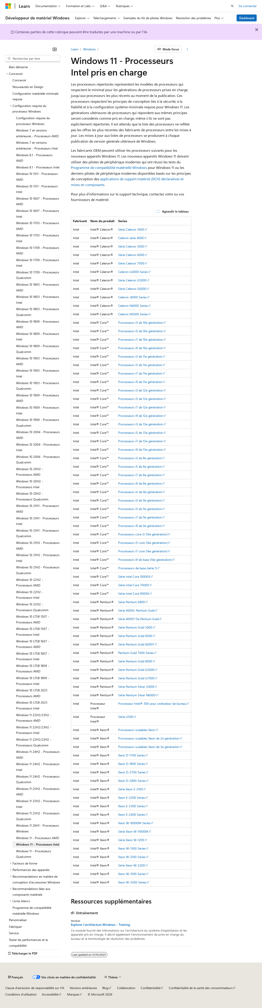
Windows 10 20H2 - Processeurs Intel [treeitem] (29, 484)
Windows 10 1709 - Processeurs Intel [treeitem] (37, 263)
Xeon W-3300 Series (132, 882)
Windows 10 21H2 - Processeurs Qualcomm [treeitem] (38, 570)
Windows (89, 49)
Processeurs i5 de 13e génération (140, 432)
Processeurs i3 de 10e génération (140, 322)
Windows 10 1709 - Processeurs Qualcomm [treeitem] (37, 275)
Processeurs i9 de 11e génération (140, 382)
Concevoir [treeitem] (19, 80)
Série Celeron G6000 (132, 289)
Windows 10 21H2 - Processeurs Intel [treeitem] (38, 558)
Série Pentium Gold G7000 (136, 678)
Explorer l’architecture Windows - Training (100, 925)
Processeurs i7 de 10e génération (140, 339)
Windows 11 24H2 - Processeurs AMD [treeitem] (38, 755)
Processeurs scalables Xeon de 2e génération (148, 738)
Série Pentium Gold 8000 (135, 661)
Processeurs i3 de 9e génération (140, 500)
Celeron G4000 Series (133, 272)
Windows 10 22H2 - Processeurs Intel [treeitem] (29, 595)
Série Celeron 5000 (131, 246)
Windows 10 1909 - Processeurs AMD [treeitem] (37, 398)
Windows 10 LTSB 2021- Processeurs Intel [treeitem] (32, 705)
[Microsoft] (8, 6)
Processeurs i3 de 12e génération (140, 390)
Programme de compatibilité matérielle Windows (109, 167)
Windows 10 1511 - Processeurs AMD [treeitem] (37, 177)
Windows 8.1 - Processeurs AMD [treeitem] (34, 158)
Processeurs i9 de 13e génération (140, 449)
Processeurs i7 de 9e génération (140, 517)
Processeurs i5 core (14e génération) (142, 543)
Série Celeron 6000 (131, 255)
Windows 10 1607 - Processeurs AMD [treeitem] (37, 201)
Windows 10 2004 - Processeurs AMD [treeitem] (38, 435)
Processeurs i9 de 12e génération (140, 416)
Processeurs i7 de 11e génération (140, 373)
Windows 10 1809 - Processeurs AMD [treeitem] (37, 324)
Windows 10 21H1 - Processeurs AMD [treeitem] (37, 509)
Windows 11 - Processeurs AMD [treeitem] (37, 838)
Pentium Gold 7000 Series (136, 653)
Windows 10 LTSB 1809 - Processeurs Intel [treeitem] (32, 681)
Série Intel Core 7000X (133, 585)
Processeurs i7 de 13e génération (140, 441)
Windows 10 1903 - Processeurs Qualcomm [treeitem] (37, 386)
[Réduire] (54, 49)
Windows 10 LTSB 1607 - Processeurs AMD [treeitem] (32, 644)
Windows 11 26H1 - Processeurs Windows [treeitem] (37, 828)
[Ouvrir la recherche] (232, 6)
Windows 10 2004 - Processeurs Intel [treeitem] (38, 447)
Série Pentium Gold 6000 (135, 636)
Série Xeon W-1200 (131, 840)
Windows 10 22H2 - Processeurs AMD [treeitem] (29, 583)
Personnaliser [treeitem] (18, 920)
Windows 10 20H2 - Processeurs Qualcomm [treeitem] (32, 496)
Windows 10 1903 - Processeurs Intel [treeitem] (37, 373)
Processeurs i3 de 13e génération (140, 424)
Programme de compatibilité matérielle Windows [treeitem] (31, 911)
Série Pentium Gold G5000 (136, 670)
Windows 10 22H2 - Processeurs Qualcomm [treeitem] (32, 607)
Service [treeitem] (14, 933)
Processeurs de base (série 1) (137, 568)
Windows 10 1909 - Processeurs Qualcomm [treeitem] (37, 423)
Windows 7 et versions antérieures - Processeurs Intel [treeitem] (37, 145)
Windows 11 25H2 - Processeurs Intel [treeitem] (38, 804)
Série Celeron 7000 (131, 263)
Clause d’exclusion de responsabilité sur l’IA (34, 988)
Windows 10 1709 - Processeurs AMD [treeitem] (37, 251)
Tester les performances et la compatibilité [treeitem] (28, 943)
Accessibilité (50, 994)
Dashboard (246, 18)
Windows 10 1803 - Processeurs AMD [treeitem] (37, 287)
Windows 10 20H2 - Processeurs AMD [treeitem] (29, 472)
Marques (73, 994)
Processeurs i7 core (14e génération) (142, 551)
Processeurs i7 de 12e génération (140, 407)
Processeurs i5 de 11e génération (140, 365)
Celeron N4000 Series (133, 305)
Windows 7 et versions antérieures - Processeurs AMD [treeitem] (37, 133)
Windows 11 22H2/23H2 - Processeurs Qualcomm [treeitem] (33, 742)
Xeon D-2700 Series (132, 772)
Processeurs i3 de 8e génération (140, 458)
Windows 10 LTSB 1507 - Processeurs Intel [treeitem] (32, 632)
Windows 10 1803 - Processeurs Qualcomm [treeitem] (37, 312)
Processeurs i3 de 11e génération (140, 356)
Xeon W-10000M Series (134, 823)
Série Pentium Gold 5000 (135, 627)
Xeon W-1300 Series (132, 848)
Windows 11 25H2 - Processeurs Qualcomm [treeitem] (38, 816)
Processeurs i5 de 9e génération (140, 509)
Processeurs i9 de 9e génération (140, 526)
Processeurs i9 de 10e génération (140, 348)
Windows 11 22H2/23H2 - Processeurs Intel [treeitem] (33, 730)
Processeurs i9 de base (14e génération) (145, 559)
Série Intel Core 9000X (133, 593)
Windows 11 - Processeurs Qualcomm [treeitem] (33, 854)
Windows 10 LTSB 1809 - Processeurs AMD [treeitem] (32, 669)
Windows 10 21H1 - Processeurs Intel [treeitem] (37, 521)
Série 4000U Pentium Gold (136, 610)
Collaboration (126, 988)
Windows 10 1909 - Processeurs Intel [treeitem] (37, 410)
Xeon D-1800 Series (131, 764)
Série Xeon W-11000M (133, 831)
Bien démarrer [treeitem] (18, 67)
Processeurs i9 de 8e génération (140, 483)
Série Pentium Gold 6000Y (136, 644)
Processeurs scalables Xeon (136, 730)
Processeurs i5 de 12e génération (140, 399)
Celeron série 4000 (131, 238)
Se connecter (248, 6)
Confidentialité (150, 988)
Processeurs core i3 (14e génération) (142, 534)
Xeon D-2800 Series (132, 781)
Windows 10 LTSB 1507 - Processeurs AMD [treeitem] (32, 619)
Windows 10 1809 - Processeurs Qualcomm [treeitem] (37, 349)
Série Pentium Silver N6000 (136, 695)
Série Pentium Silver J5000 (136, 686)
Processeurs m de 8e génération (140, 492)
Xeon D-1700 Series (131, 755)
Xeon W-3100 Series (132, 874)
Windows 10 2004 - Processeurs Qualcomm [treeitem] (38, 460)
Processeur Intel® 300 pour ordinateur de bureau (152, 703)
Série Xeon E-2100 (130, 789)
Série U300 (125, 717)
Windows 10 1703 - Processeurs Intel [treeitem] (37, 238)
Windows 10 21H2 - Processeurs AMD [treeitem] (38, 546)
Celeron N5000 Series (133, 314)
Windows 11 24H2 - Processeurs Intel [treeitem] (38, 767)
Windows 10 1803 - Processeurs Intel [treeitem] (37, 300)
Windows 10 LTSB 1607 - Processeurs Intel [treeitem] (32, 656)
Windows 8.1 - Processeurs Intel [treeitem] (37, 167)
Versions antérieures (83, 988)
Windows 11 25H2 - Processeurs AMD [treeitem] (38, 792)
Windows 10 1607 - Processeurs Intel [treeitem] (37, 214)
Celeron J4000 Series (132, 297)
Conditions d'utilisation (21, 994)
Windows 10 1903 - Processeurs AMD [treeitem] (37, 361)
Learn (74, 49)
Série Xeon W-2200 (131, 865)
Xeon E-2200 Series (131, 797)
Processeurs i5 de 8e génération (140, 466)
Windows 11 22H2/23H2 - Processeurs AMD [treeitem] (33, 718)
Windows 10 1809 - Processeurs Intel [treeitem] (37, 337)
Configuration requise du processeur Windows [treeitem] (33, 121)
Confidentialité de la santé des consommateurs (201, 988)
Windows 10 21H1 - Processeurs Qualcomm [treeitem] (37, 533)
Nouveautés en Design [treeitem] (27, 87)
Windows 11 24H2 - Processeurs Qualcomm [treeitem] (38, 779)
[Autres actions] (187, 49)
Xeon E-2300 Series (131, 806)
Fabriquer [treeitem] (15, 926)
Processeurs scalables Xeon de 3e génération (148, 747)
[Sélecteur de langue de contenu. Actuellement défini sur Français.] (15, 977)
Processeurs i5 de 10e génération (140, 331)
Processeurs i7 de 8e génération (140, 475)
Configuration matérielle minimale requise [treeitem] (35, 96)
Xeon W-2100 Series (132, 857)
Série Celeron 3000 (131, 229)
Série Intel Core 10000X (134, 576)
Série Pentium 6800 (131, 602)
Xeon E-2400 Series (131, 814)
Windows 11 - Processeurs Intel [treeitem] (37, 844)
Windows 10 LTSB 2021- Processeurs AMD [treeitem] (32, 693)
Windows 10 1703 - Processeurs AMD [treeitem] (37, 226)
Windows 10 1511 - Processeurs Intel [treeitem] (37, 189)
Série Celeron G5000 (132, 280)
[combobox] (32, 58)
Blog (105, 988)
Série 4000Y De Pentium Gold (138, 619)
